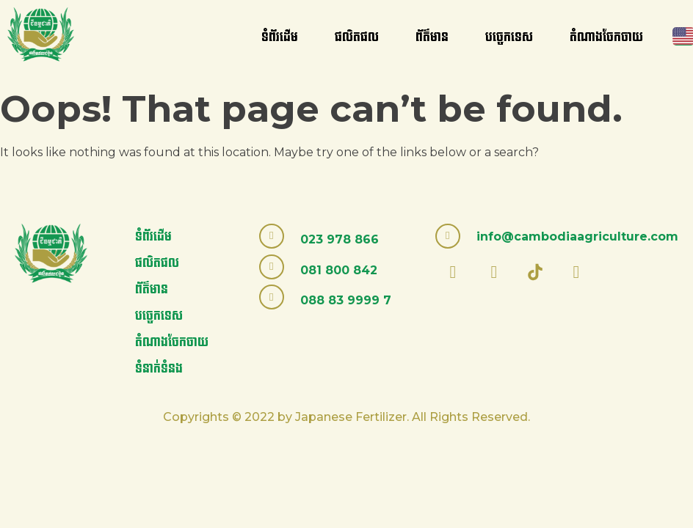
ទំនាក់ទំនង (159, 368)
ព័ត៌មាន (432, 37)
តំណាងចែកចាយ (606, 37)
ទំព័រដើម (279, 37)
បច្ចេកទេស (509, 37)
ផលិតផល (357, 37)
